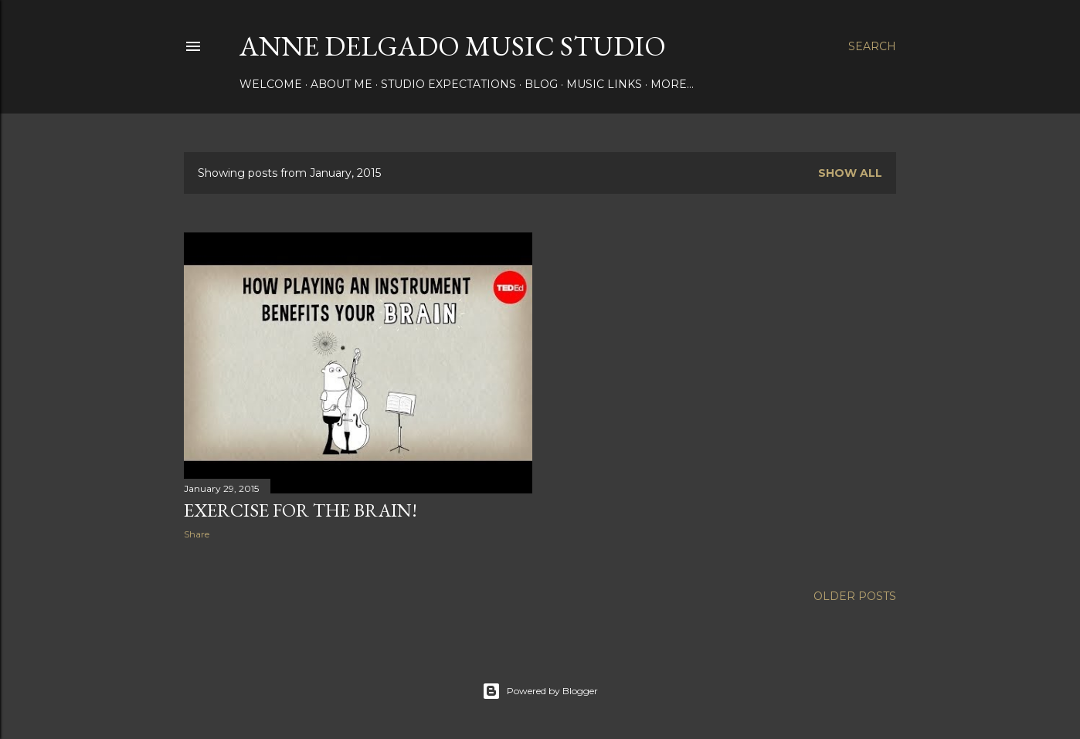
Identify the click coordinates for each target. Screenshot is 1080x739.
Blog (541, 84)
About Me (341, 84)
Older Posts (854, 596)
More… (672, 84)
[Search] (872, 46)
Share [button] (196, 534)
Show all (850, 173)
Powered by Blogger (540, 691)
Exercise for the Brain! (300, 510)
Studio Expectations (448, 84)
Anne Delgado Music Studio (452, 46)
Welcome (270, 84)
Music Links (604, 84)
